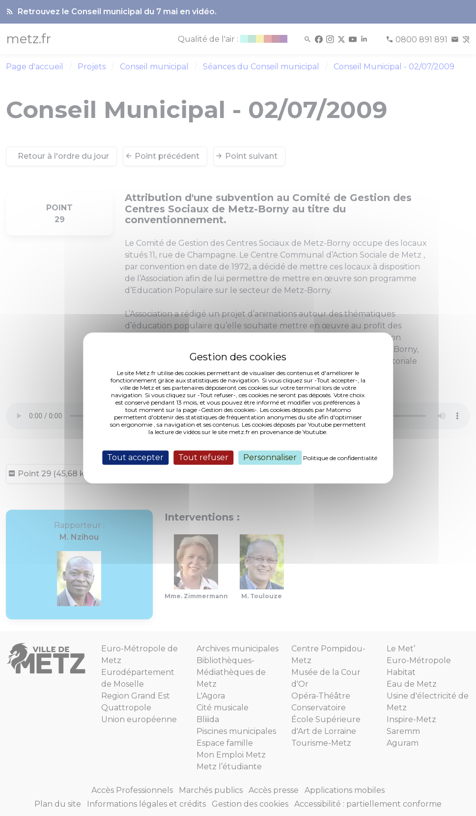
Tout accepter (135, 457)
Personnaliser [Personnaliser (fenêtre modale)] (270, 457)
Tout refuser (203, 457)
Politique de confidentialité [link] (340, 458)
